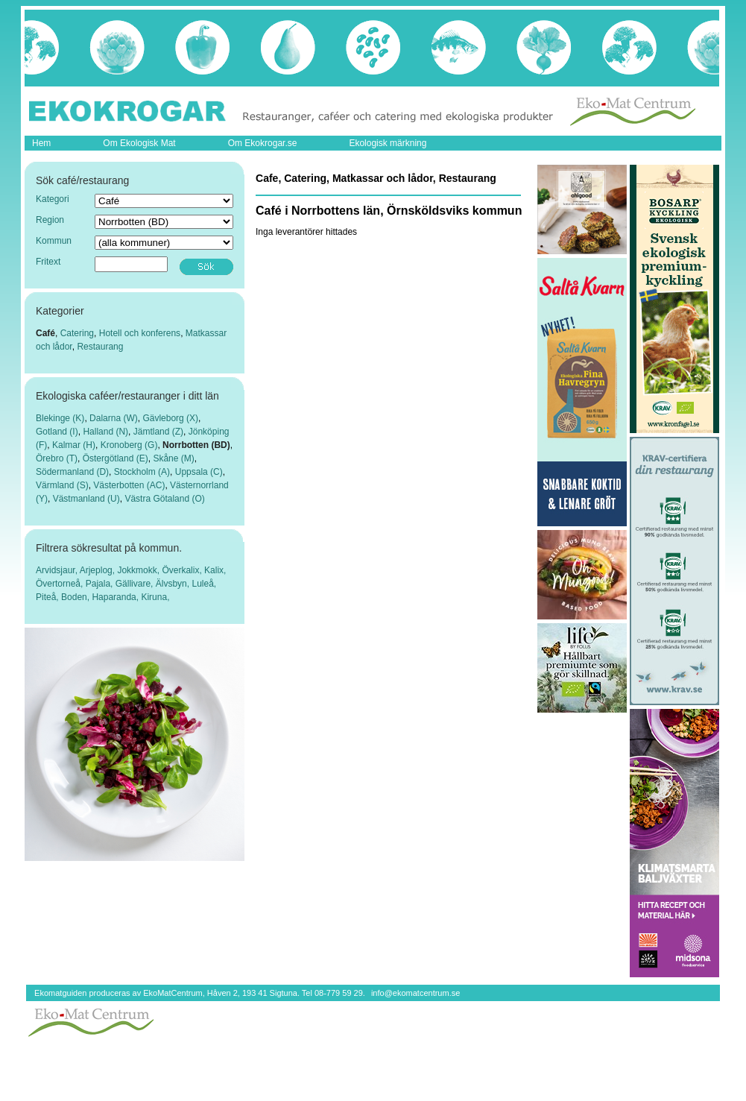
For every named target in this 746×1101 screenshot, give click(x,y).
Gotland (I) (57, 431)
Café (45, 333)
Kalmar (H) (73, 445)
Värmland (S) (62, 485)
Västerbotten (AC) (129, 485)
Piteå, (48, 597)
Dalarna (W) (113, 418)
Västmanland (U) (86, 498)
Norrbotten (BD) (196, 445)
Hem (41, 143)
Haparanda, (116, 597)
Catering (77, 333)
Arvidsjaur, (58, 570)
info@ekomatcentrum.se (415, 992)
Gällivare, (136, 583)
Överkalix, (183, 570)
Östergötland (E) (115, 458)
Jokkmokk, (139, 570)
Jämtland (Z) (158, 431)
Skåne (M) (173, 458)
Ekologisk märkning (387, 143)
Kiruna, (155, 597)
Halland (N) (105, 431)
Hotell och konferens (139, 333)
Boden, (76, 597)
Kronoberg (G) (129, 445)
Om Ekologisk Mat (139, 143)
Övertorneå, (61, 583)
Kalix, (215, 570)
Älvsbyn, (174, 583)
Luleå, (204, 583)
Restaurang (100, 346)
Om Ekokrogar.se (262, 143)
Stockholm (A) (142, 472)
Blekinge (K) (60, 418)
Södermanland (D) (72, 472)
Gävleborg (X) (170, 418)
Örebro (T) (57, 458)
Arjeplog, (99, 570)
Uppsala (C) (199, 472)
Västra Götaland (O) (164, 498)
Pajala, (101, 583)
